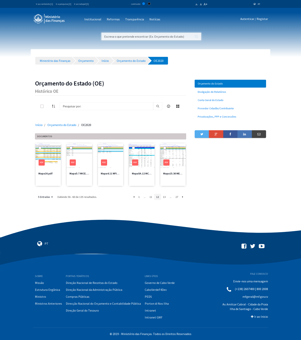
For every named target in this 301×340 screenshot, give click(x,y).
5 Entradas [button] (45, 197)
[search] (157, 106)
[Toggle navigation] (71, 19)
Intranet (150, 310)
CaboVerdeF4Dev (156, 290)
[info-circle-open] (168, 106)
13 (164, 197)
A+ (206, 4)
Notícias (154, 19)
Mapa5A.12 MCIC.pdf (144, 173)
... (145, 197)
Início (39, 125)
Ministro (40, 297)
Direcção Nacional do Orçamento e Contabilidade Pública (103, 303)
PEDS (148, 297)
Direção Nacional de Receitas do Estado (91, 283)
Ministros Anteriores (48, 303)
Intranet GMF (153, 317)
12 (157, 197)
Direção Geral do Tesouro (82, 310)
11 (151, 197)
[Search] (106, 106)
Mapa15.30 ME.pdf (174, 173)
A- (197, 4)
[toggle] (48, 106)
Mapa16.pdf (45, 173)
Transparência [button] (134, 19)
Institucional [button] (92, 19)
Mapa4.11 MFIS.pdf (112, 173)
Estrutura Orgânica (47, 290)
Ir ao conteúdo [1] (44, 3)
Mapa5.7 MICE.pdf (80, 173)
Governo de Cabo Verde (160, 283)
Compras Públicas (77, 297)
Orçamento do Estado (61, 125)
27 (176, 197)
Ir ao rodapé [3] (81, 3)
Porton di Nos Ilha (157, 303)
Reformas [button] (113, 19)
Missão (39, 283)
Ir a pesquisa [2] (63, 3)
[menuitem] (230, 84)
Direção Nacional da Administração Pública (94, 290)
